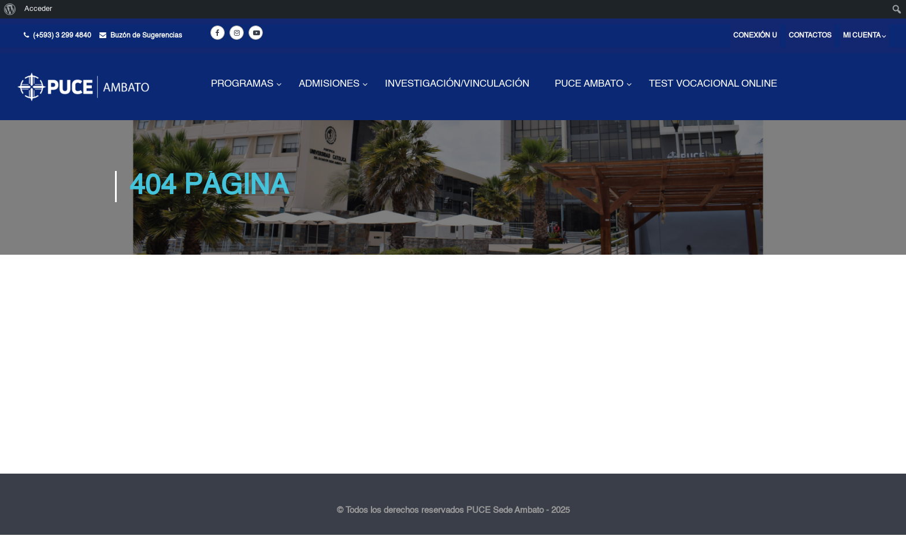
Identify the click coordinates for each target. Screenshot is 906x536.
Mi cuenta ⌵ (864, 35)
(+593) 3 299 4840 (62, 35)
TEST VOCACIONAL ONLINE (713, 84)
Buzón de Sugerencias (146, 35)
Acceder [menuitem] (38, 9)
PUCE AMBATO (589, 84)
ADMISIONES (329, 84)
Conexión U (755, 35)
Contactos (810, 35)
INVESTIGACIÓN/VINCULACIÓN (457, 84)
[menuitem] (10, 9)
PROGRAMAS (242, 84)
